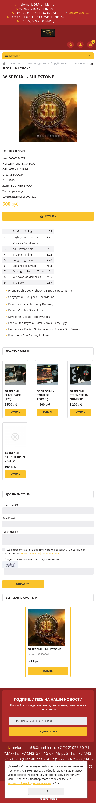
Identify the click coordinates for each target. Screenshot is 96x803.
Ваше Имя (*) (10, 504)
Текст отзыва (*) (11, 531)
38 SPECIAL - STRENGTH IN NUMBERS (79, 395)
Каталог (16, 63)
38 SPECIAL (28, 163)
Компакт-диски (36, 63)
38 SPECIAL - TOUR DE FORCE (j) (45, 395)
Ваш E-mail (8, 518)
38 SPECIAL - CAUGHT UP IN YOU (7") (15, 457)
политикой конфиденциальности (41, 553)
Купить (50, 216)
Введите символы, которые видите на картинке (34, 559)
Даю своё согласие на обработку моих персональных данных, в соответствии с (43, 551)
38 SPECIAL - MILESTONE (44, 649)
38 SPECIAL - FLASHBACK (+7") (13, 395)
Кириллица (16, 191)
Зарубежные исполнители (68, 63)
